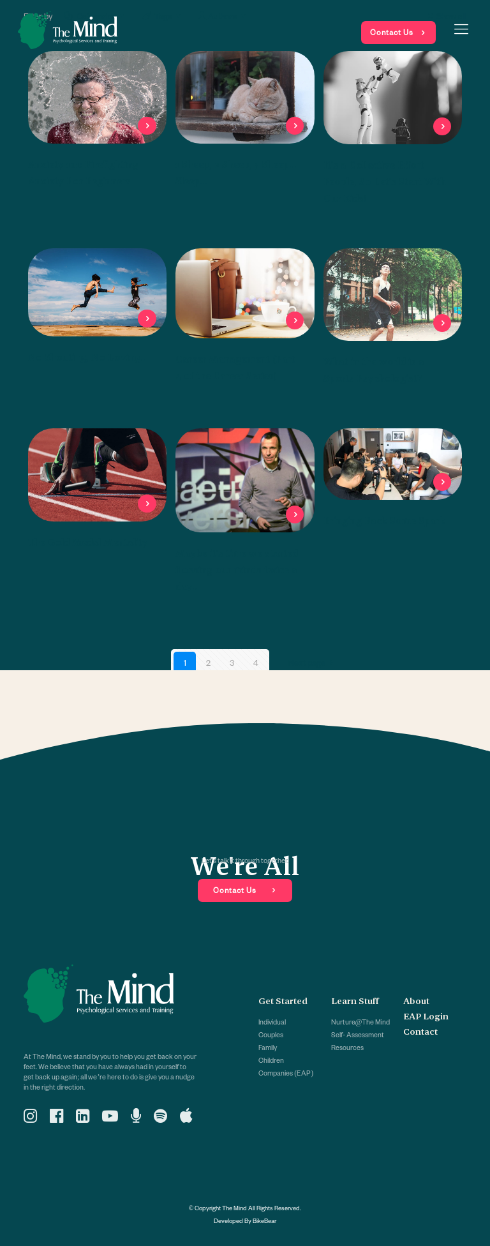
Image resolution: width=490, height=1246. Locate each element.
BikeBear (264, 1220)
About (416, 1001)
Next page (313, 662)
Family (267, 1047)
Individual (272, 1021)
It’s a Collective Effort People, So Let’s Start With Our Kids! (384, 181)
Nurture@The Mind (360, 1021)
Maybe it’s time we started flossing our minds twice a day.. (236, 569)
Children (271, 1060)
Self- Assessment (357, 1034)
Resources (347, 1047)
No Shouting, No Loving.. (86, 357)
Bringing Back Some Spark (384, 520)
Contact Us (391, 32)
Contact (420, 1031)
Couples (270, 1034)
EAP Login (426, 1016)
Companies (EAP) (285, 1073)
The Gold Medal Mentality (88, 542)
